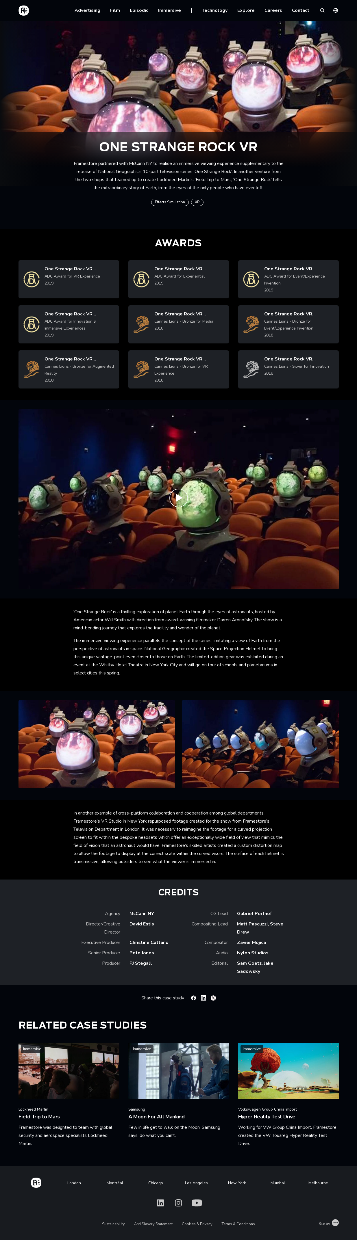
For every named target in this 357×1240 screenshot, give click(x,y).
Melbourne (318, 1183)
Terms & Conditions (238, 1224)
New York (237, 1183)
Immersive (169, 10)
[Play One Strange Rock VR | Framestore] (179, 499)
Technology (214, 10)
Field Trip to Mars (213, 179)
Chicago (155, 1183)
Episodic (139, 10)
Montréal (115, 1183)
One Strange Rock (213, 171)
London (74, 1183)
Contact (300, 10)
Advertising (87, 10)
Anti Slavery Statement (153, 1224)
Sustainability (113, 1224)
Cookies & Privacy (197, 1224)
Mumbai (278, 1183)
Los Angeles (196, 1183)
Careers (273, 10)
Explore (246, 10)
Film (115, 10)
